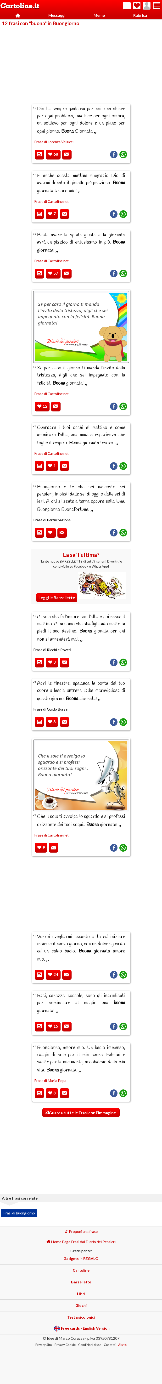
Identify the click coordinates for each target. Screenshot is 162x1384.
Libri (81, 1293)
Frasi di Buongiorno (19, 1213)
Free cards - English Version (82, 1328)
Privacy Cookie (65, 1345)
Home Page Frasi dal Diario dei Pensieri (81, 1241)
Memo (99, 15)
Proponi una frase (81, 1231)
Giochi (81, 1305)
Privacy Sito (43, 1345)
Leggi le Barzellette (57, 597)
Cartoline (81, 1270)
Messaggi (56, 15)
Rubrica (140, 15)
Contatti (110, 1345)
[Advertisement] (81, 61)
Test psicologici (81, 1317)
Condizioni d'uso (89, 1345)
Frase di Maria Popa (50, 1080)
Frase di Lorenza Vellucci (53, 142)
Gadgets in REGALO (81, 1258)
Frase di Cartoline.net (51, 201)
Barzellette (81, 1282)
